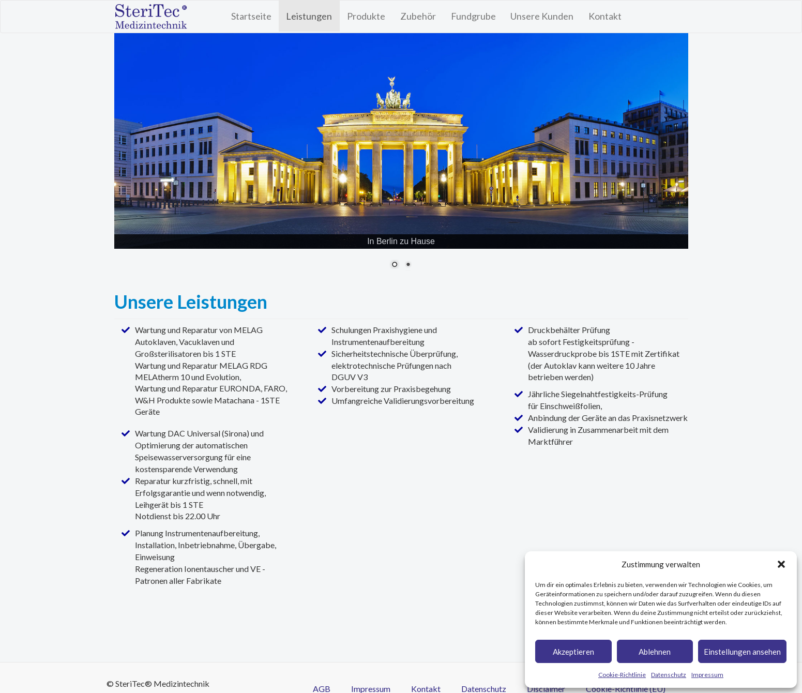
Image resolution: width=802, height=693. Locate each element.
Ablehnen (655, 651)
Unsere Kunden (541, 16)
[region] (401, 157)
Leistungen (309, 16)
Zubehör (418, 16)
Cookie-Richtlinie (622, 675)
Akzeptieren (573, 651)
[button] (781, 564)
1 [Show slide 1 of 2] (394, 265)
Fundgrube (473, 16)
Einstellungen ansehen (742, 651)
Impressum (707, 675)
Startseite (251, 16)
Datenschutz (668, 675)
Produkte (366, 16)
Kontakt (605, 16)
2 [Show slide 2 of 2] (408, 265)
